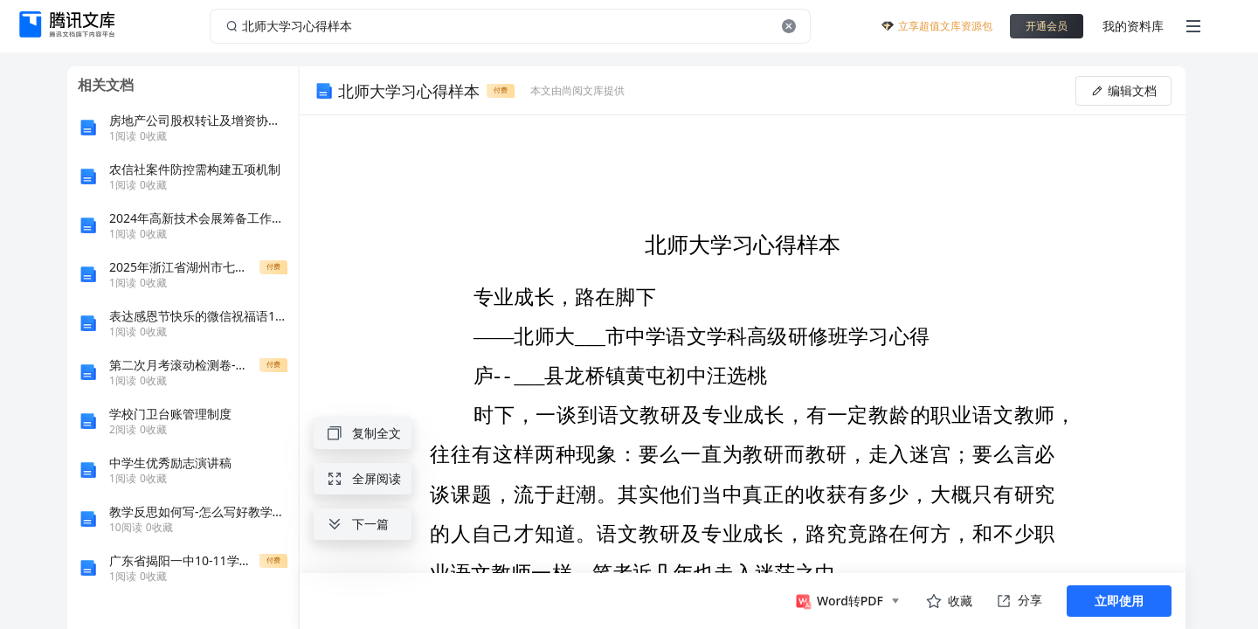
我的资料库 (1133, 25)
